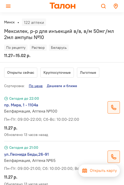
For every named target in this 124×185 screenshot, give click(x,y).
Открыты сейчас (20, 72)
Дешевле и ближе (62, 86)
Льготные (88, 72)
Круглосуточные (57, 72)
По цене (36, 86)
